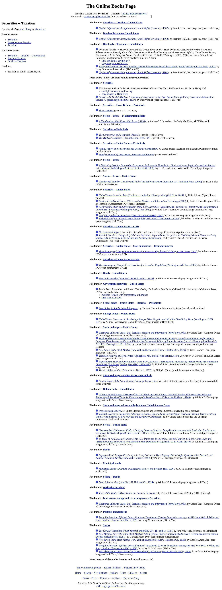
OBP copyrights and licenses (110, 586)
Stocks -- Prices (111, 159)
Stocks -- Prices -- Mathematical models (124, 115)
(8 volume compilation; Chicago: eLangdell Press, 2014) (141, 195)
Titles (123, 573)
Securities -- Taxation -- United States (26, 55)
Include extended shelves (134, 13)
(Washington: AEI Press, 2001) (157, 66)
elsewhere (40, 29)
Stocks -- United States (115, 424)
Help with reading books (89, 567)
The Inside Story (131, 578)
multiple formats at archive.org (117, 91)
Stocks (106, 525)
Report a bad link (112, 567)
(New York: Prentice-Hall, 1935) (131, 215)
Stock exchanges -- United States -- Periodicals (127, 375)
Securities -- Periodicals (115, 129)
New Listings (100, 573)
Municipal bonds (112, 463)
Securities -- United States (116, 189)
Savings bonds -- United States (119, 313)
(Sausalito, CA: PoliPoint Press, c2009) (150, 181)
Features (104, 578)
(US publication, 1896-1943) (125, 138)
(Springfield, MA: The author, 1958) (135, 531)
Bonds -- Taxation (17, 58)
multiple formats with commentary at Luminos (125, 295)
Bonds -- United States (115, 273)
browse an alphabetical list (97, 16)
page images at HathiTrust (115, 63)
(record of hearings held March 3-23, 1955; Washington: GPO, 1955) (156, 341)
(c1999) (122, 121)
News (94, 578)
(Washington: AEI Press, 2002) (148, 251)
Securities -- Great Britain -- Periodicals (124, 105)
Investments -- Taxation (19, 42)
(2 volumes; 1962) (134, 28)
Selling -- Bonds (111, 476)
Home (78, 573)
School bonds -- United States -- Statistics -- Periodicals (132, 303)
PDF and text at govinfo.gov (116, 60)
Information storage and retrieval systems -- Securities (131, 498)
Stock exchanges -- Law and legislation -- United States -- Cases (136, 405)
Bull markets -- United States (118, 389)
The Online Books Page (111, 6)
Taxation (12, 45)
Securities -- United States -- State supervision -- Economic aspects (138, 246)
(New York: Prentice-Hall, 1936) (136, 468)
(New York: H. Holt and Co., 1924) (126, 278)
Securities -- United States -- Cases (121, 226)
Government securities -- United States (123, 283)
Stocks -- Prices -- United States (119, 176)
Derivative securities (114, 487)
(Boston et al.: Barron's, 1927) (125, 370)
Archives (115, 578)
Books (85, 578)
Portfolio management (115, 511)
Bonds (106, 449)
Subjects (133, 573)
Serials (143, 573)
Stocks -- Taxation (17, 61)
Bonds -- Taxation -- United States (121, 33)
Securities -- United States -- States (121, 259)
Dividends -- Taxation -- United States (123, 44)
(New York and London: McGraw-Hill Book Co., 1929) (142, 350)
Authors (114, 573)
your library (25, 29)
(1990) (142, 201)
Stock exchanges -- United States (120, 327)
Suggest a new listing (134, 567)
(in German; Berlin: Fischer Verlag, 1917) (145, 551)
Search (87, 573)
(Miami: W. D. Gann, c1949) (153, 396)
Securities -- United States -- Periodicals (124, 143)
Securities (13, 39)
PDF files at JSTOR (111, 297)
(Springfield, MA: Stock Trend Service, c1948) (139, 218)
